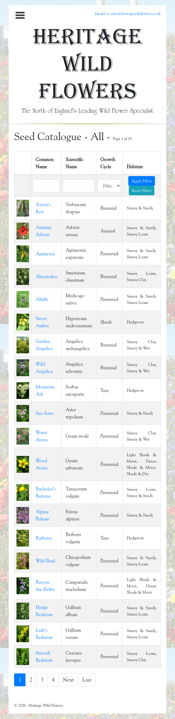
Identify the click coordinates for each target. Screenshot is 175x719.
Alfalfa (42, 299)
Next (68, 679)
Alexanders (46, 276)
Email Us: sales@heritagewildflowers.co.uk (128, 13)
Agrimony (45, 253)
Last (86, 679)
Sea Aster (45, 413)
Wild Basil (45, 561)
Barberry (44, 538)
